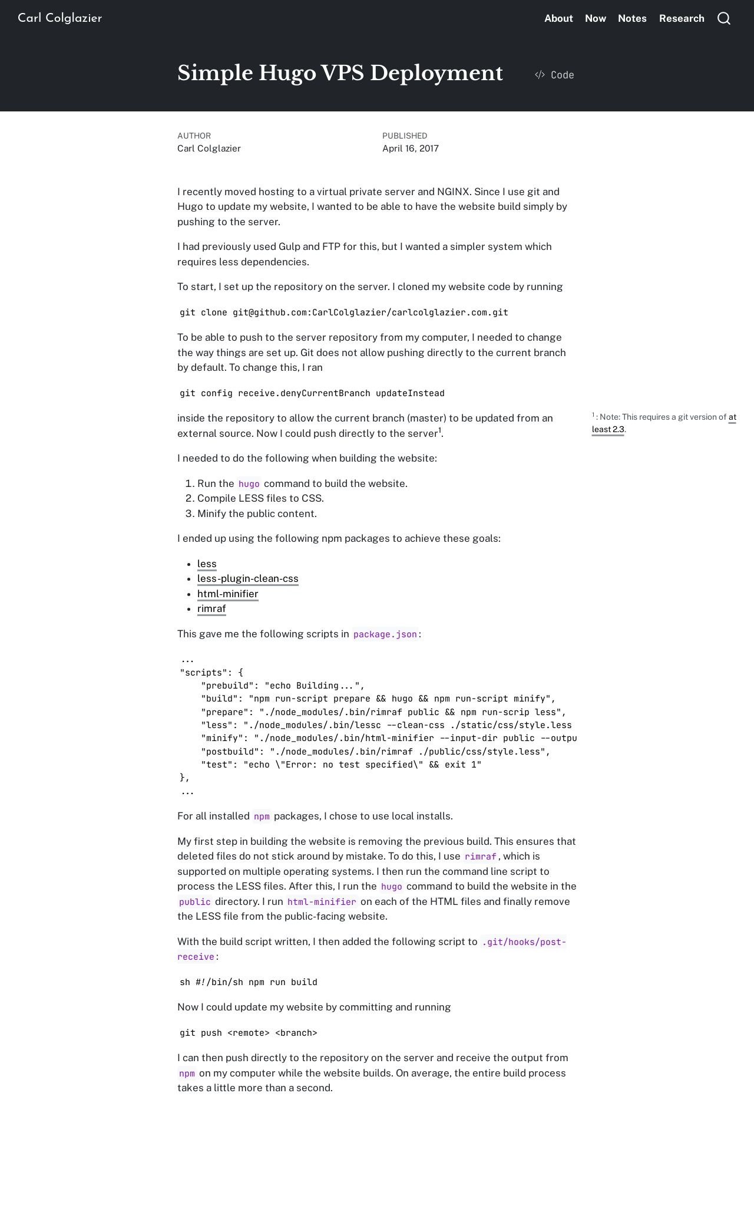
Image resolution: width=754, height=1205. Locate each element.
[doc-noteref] (439, 433)
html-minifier (228, 594)
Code (554, 74)
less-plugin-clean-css (248, 578)
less (207, 563)
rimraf (211, 608)
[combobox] (724, 18)
